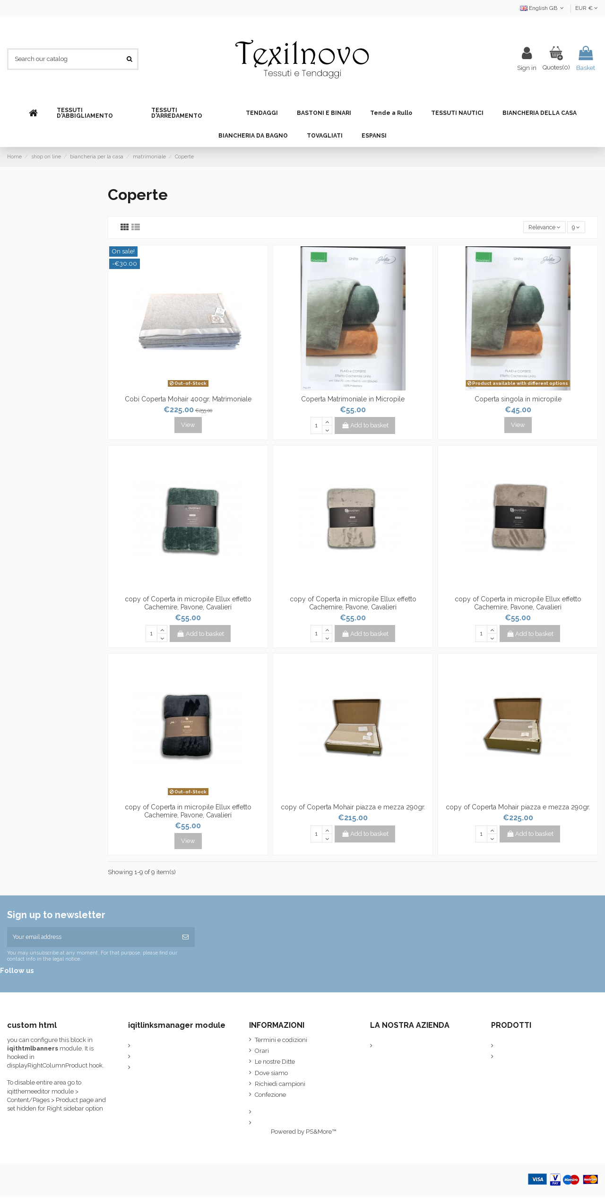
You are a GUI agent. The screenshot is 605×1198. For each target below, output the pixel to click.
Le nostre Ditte (275, 1064)
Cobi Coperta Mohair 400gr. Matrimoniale (188, 400)
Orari (262, 1053)
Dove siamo (271, 1075)
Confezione (270, 1097)
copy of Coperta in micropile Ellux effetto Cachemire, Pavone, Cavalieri (188, 604)
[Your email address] (91, 938)
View (188, 425)
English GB (543, 8)
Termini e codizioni (281, 1042)
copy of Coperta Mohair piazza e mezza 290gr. (353, 808)
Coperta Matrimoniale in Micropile (353, 400)
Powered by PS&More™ (303, 1133)
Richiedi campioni (280, 1086)
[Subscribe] (185, 938)
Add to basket (365, 426)
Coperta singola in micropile (518, 400)
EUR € (586, 8)
